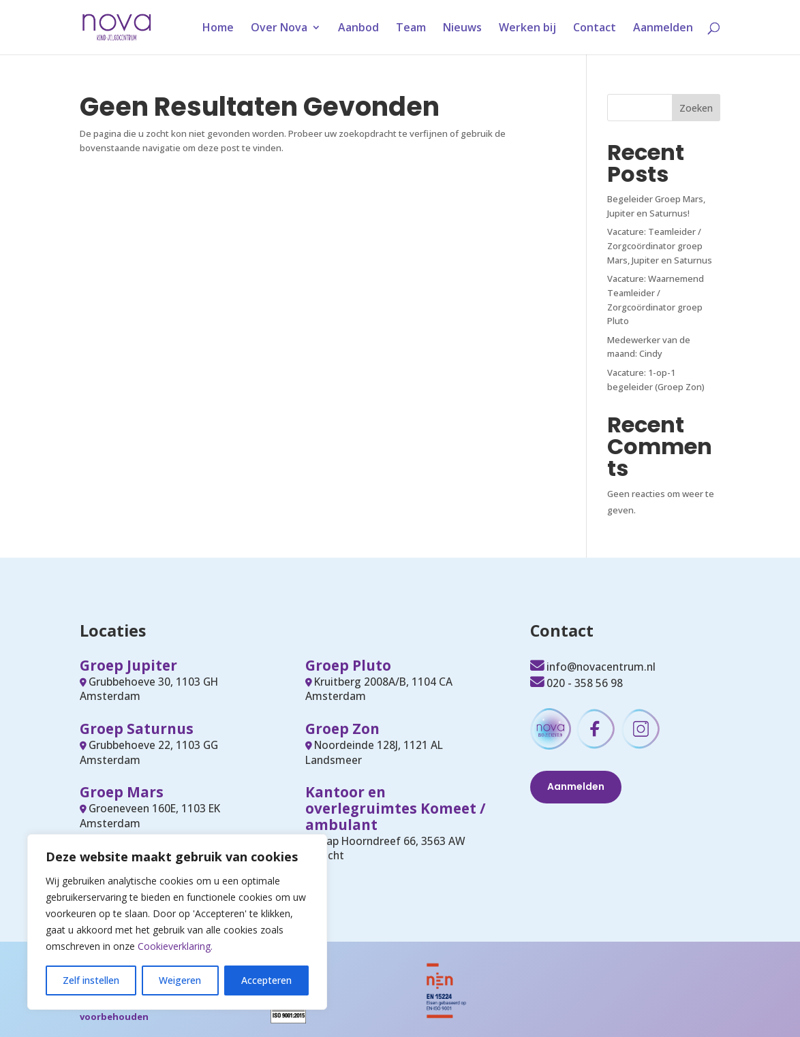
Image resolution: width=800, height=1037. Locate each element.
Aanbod (358, 28)
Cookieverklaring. (175, 946)
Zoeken (696, 107)
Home (218, 28)
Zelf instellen (91, 980)
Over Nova (279, 28)
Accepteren (266, 980)
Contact (594, 28)
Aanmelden (663, 28)
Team (411, 28)
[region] (177, 922)
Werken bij (527, 28)
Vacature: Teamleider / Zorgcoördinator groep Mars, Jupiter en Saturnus (659, 245)
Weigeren (180, 980)
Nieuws (462, 28)
